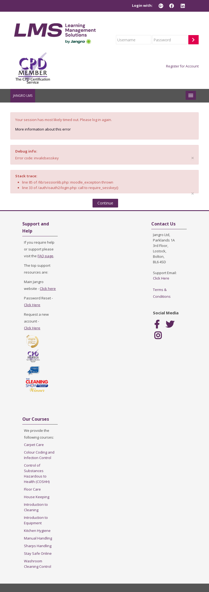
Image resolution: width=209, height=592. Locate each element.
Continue (105, 203)
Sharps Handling (37, 545)
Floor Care (32, 489)
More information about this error (43, 129)
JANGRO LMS (22, 95)
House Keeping (36, 496)
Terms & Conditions (162, 293)
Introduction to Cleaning (36, 507)
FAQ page (45, 255)
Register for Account (182, 66)
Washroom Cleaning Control (37, 564)
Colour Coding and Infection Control (39, 455)
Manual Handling (38, 538)
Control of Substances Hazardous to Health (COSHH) (37, 473)
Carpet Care (34, 444)
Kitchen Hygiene (37, 530)
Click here (48, 288)
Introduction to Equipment (36, 520)
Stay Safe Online (38, 553)
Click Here (32, 304)
